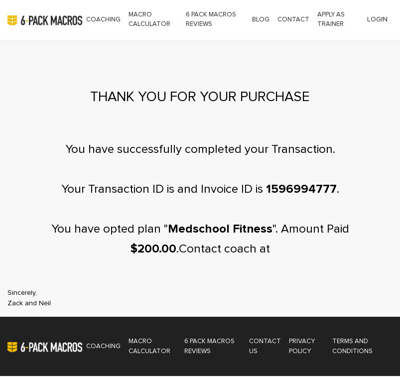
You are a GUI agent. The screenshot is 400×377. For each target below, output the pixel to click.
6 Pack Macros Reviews (211, 19)
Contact (293, 19)
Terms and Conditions (352, 347)
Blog (260, 19)
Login (377, 19)
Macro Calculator (149, 19)
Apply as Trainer (331, 19)
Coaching (103, 19)
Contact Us (265, 347)
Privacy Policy (302, 347)
